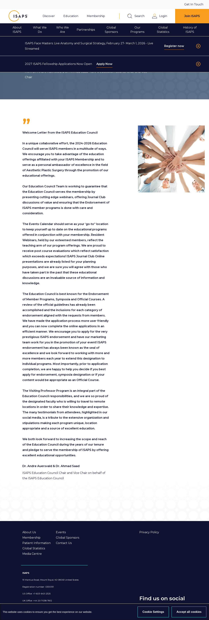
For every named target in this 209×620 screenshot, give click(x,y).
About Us (29, 532)
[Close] (198, 46)
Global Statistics (33, 548)
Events (61, 532)
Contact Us (64, 543)
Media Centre (32, 553)
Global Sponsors (67, 537)
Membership (31, 537)
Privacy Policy (149, 532)
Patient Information (36, 543)
